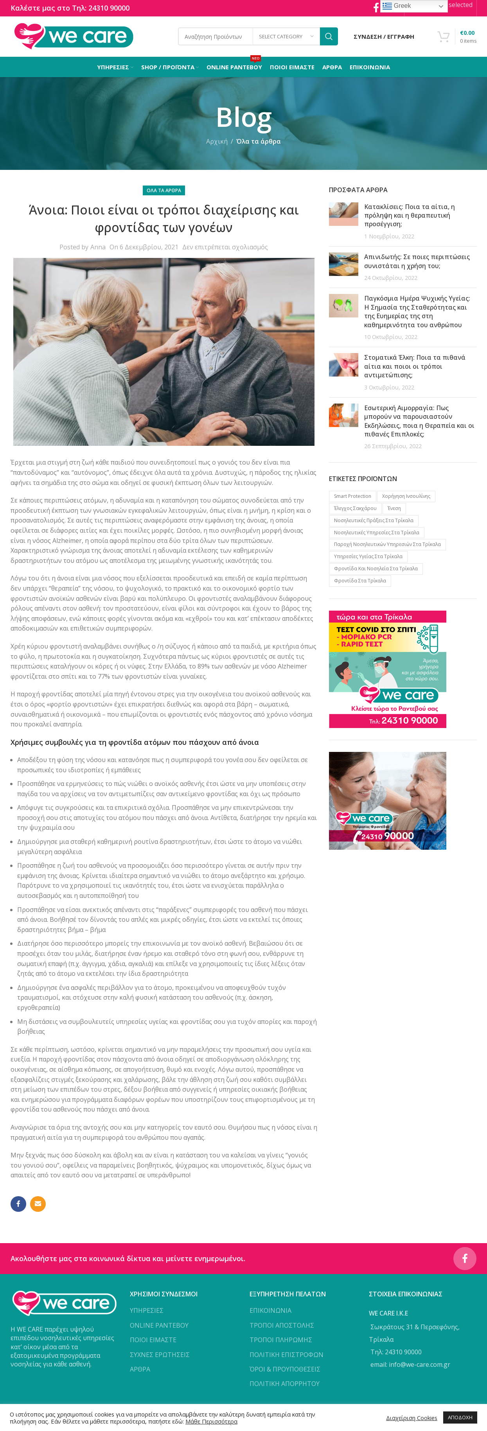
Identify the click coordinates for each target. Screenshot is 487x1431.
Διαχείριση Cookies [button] (411, 1417)
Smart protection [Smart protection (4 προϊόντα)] (352, 497)
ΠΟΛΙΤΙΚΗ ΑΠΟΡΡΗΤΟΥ (285, 1385)
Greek (397, 6)
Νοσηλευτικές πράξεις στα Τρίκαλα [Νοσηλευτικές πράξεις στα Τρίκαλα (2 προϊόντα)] (373, 521)
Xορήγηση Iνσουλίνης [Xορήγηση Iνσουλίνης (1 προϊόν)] (406, 497)
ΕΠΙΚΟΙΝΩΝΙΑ (270, 1311)
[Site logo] (74, 36)
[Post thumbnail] (343, 222)
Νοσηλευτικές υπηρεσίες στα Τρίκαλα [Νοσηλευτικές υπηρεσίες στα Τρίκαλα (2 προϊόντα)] (376, 533)
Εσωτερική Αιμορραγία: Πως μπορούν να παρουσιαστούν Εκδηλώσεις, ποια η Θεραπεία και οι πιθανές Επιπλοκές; (419, 421)
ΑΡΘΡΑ (140, 1370)
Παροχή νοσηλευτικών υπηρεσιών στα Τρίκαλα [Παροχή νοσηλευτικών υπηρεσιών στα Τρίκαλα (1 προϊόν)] (387, 545)
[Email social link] (38, 1205)
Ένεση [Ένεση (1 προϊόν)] (394, 509)
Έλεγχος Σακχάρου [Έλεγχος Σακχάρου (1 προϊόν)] (355, 509)
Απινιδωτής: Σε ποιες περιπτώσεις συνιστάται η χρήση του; (417, 261)
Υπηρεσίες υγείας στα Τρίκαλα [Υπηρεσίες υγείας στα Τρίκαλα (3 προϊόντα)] (368, 557)
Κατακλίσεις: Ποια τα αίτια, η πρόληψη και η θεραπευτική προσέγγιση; (409, 216)
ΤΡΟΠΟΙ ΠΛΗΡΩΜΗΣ (281, 1341)
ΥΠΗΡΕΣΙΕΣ (147, 1311)
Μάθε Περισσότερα (211, 1421)
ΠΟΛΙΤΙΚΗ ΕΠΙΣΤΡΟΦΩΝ (286, 1355)
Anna (98, 247)
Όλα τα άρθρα (258, 142)
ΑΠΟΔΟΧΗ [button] (460, 1417)
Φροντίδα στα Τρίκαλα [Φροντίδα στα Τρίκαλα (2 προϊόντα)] (360, 581)
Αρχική (217, 142)
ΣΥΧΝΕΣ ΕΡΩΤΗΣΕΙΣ (160, 1355)
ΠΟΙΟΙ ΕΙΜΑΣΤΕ (153, 1341)
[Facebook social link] (18, 1205)
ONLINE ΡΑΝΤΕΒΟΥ (159, 1326)
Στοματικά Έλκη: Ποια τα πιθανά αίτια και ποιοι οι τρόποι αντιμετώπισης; (414, 367)
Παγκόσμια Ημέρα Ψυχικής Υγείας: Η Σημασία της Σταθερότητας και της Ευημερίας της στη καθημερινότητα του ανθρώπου (417, 312)
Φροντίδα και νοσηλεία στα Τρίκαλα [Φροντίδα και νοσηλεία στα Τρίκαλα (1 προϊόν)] (376, 569)
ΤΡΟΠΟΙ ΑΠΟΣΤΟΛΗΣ (282, 1326)
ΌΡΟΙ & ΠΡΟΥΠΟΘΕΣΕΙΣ (285, 1370)
